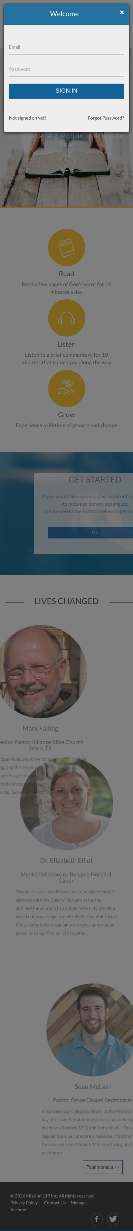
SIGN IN (66, 90)
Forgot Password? (106, 118)
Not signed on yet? (27, 118)
